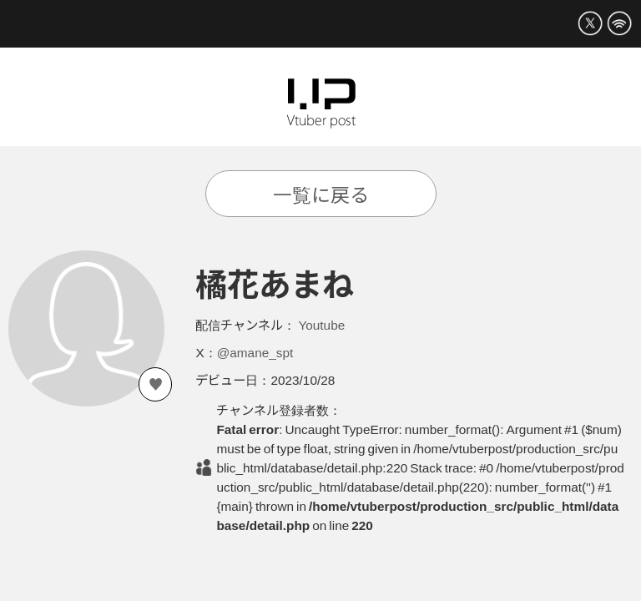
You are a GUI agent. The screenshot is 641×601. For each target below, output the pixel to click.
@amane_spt (255, 351)
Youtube (321, 324)
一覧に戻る (321, 193)
